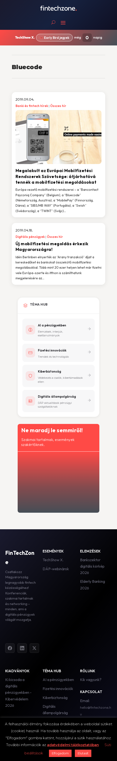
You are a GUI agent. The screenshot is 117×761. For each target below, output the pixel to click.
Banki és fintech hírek (32, 106)
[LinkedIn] (22, 648)
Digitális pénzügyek (30, 237)
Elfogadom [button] (60, 753)
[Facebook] (10, 648)
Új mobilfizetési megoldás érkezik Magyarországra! (52, 246)
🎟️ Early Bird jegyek (54, 38)
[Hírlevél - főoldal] (58, 481)
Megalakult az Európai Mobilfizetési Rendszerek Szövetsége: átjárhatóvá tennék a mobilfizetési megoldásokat (56, 176)
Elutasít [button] (83, 753)
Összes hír (58, 106)
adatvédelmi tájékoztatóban (73, 745)
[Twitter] (34, 648)
